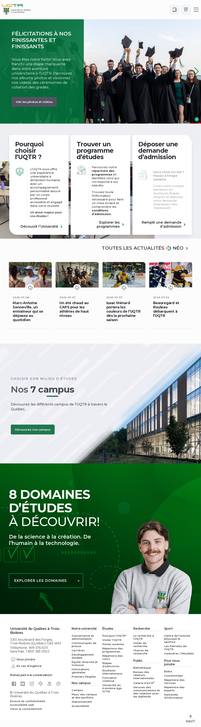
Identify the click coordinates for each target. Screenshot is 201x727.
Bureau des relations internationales (143, 675)
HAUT (190, 719)
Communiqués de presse (84, 644)
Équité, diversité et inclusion (85, 663)
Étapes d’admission (110, 665)
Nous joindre (23, 659)
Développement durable (83, 656)
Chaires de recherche (140, 652)
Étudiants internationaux (112, 672)
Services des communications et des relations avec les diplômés (146, 692)
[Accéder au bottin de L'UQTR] (174, 9)
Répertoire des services (174, 681)
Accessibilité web (22, 704)
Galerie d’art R (143, 683)
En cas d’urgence (26, 666)
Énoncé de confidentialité (27, 701)
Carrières (78, 650)
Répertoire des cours (112, 657)
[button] (196, 71)
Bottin (168, 671)
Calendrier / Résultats (177, 653)
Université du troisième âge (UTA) (112, 688)
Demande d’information (173, 696)
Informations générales (80, 671)
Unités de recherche (140, 644)
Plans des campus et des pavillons (84, 696)
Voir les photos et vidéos (34, 102)
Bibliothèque (142, 667)
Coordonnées (173, 675)
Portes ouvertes (113, 644)
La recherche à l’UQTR (143, 637)
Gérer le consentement (26, 708)
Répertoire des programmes (112, 650)
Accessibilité (80, 705)
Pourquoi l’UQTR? (114, 635)
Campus (77, 690)
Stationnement (82, 701)
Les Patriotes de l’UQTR (175, 648)
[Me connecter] (185, 9)
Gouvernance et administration (83, 637)
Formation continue (109, 679)
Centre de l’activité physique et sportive (177, 638)
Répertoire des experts (174, 689)
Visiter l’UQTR (111, 639)
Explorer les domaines (40, 581)
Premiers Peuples (84, 676)
